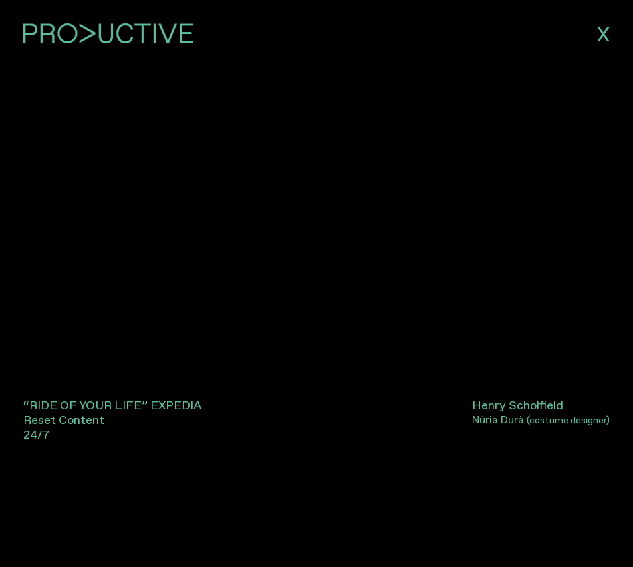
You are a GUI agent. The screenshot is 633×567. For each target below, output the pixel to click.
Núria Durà (541, 420)
